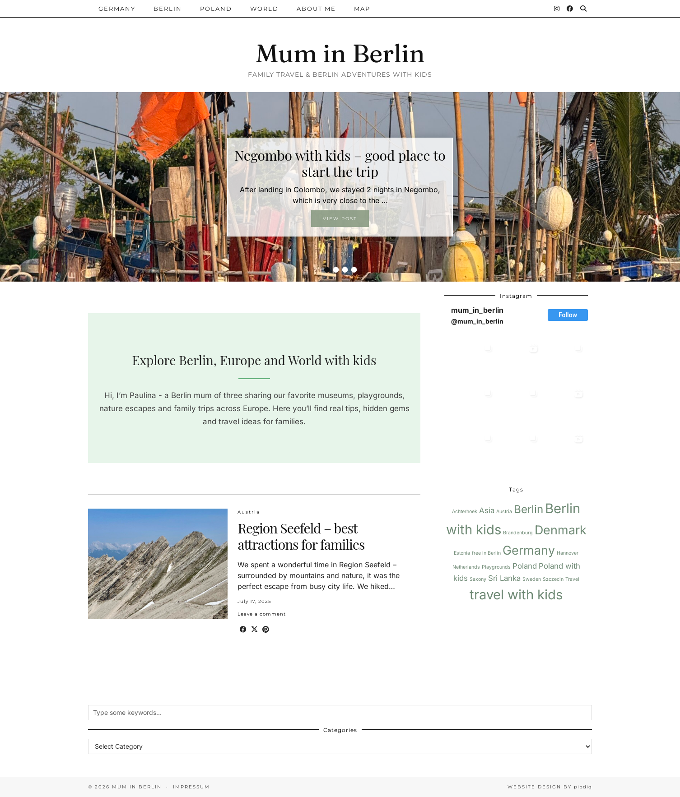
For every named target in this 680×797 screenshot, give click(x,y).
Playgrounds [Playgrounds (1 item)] (496, 567)
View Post (340, 219)
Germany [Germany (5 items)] (529, 550)
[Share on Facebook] (243, 629)
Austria (249, 512)
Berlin (168, 8)
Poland (216, 8)
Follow (568, 315)
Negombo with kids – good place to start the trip (340, 163)
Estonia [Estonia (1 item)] (462, 553)
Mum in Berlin (340, 53)
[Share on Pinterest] (265, 629)
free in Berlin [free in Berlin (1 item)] (486, 553)
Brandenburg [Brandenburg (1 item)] (518, 533)
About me (316, 8)
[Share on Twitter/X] (254, 629)
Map (362, 8)
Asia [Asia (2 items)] (486, 510)
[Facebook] (570, 8)
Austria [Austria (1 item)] (504, 511)
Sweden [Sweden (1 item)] (531, 579)
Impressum (191, 787)
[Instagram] (557, 8)
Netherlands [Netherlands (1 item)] (466, 567)
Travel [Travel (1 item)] (572, 579)
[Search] (583, 8)
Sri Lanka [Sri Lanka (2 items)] (504, 578)
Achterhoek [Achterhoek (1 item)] (464, 511)
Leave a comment (262, 614)
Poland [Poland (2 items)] (524, 565)
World (264, 8)
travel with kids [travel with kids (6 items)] (516, 594)
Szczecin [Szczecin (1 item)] (553, 579)
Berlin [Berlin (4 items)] (528, 509)
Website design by (550, 787)
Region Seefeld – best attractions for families (301, 536)
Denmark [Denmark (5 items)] (561, 530)
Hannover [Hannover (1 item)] (567, 553)
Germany (116, 8)
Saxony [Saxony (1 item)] (478, 579)
